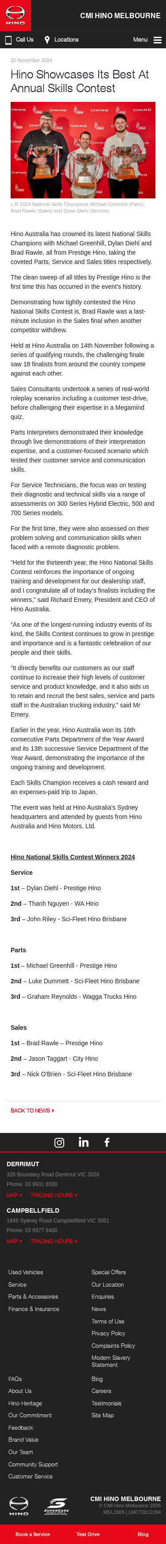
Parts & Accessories (33, 1296)
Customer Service (30, 1476)
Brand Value (23, 1439)
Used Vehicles (25, 1272)
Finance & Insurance (33, 1308)
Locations (60, 40)
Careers (101, 1390)
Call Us (18, 40)
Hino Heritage (25, 1403)
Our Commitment (30, 1415)
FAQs (15, 1378)
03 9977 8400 (41, 1230)
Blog (97, 1378)
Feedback (20, 1427)
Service (17, 1284)
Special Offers (109, 1272)
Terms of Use (108, 1321)
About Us (19, 1390)
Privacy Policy (108, 1333)
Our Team (20, 1451)
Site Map (103, 1415)
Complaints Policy (113, 1345)
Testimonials (106, 1403)
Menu (148, 40)
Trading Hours (52, 1195)
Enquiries (103, 1296)
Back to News (30, 1110)
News (99, 1308)
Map (12, 1195)
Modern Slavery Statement (111, 1361)
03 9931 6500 (41, 1184)
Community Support (33, 1464)
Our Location (108, 1284)
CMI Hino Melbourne (120, 15)
